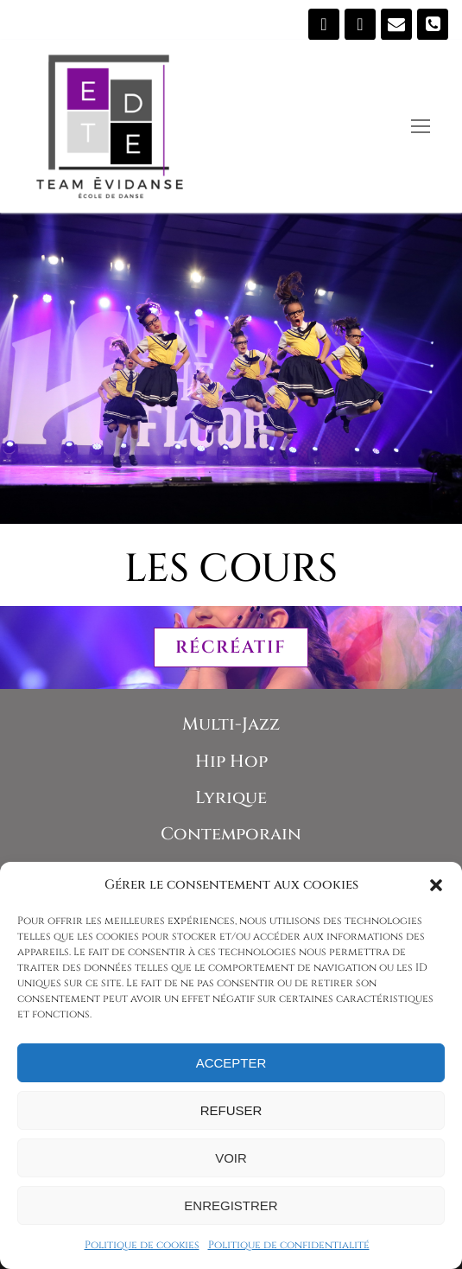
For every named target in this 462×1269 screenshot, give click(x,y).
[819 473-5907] (432, 24)
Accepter (231, 1062)
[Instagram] (360, 24)
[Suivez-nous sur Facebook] (323, 24)
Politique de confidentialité (289, 1245)
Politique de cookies (142, 1245)
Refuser (231, 1110)
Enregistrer (230, 1205)
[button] (436, 885)
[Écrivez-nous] (396, 24)
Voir (231, 1158)
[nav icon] (420, 126)
